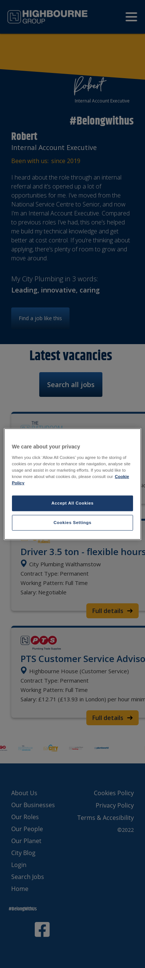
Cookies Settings (72, 522)
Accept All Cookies (73, 503)
